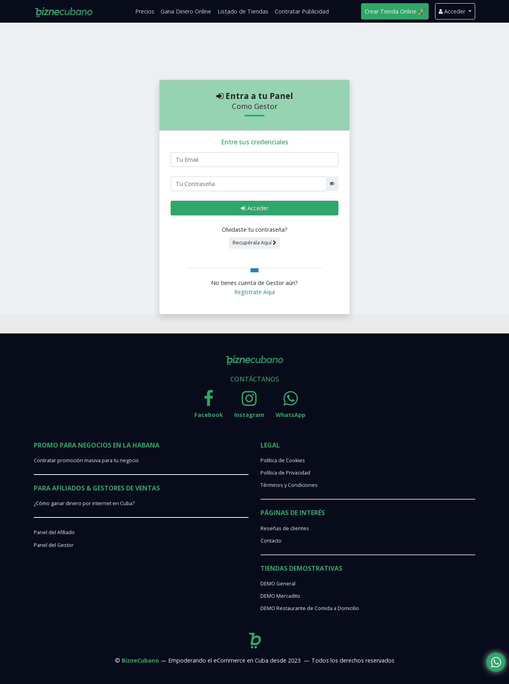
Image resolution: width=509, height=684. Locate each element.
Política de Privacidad (285, 472)
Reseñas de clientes (284, 528)
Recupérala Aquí (254, 242)
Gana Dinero (186, 11)
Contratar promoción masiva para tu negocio (86, 460)
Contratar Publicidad (302, 11)
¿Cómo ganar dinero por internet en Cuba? (84, 503)
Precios (144, 11)
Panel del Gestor (54, 545)
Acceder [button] (453, 11)
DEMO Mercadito (280, 596)
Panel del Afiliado (54, 532)
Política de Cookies (282, 460)
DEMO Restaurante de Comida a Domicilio (309, 608)
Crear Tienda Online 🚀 (395, 11)
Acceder (254, 208)
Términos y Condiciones (289, 485)
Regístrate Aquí (254, 292)
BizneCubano (140, 660)
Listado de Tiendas (243, 11)
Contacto (271, 540)
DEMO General (277, 583)
